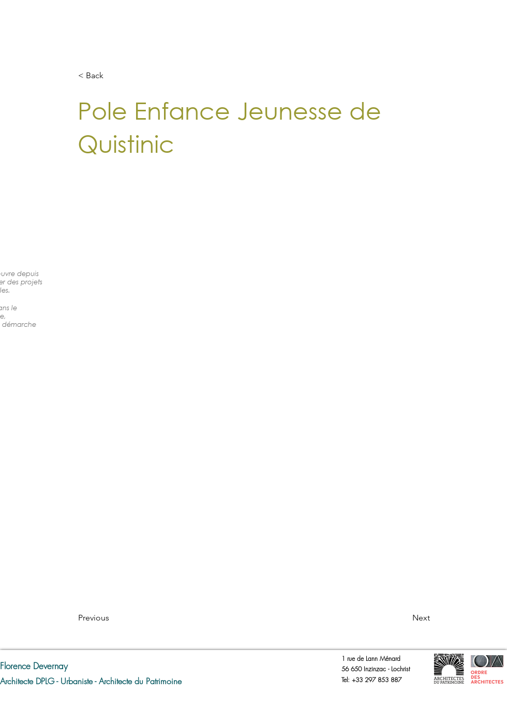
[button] (112, 75)
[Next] (404, 618)
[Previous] (112, 618)
